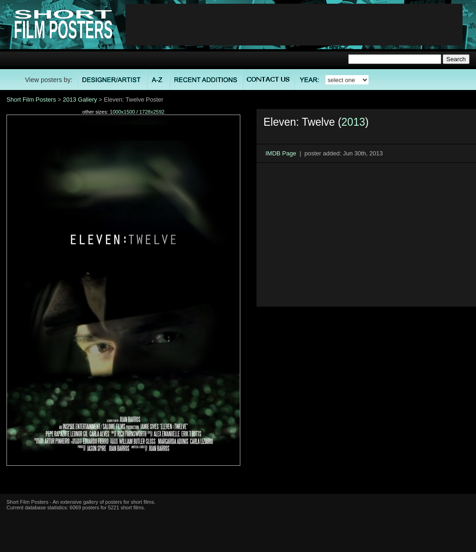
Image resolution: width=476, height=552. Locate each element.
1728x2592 (151, 112)
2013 (353, 122)
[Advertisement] (294, 24)
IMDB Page (280, 153)
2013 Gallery (80, 99)
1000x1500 (122, 112)
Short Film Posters (31, 99)
